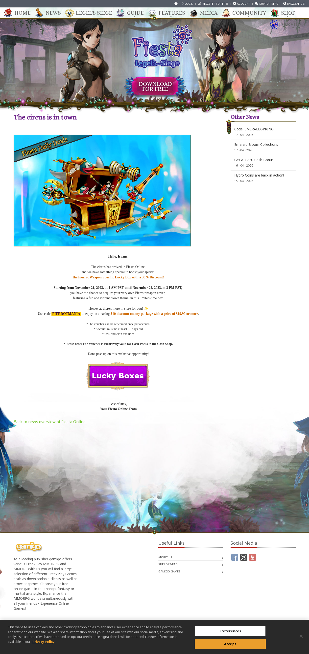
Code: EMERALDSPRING (254, 129)
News (51, 13)
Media (206, 13)
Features (169, 13)
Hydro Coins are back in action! (259, 175)
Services (290, 25)
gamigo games (169, 571)
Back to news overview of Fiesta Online (50, 421)
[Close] (301, 639)
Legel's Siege (91, 13)
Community (246, 13)
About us (165, 557)
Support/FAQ (269, 3)
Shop (285, 13)
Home (20, 13)
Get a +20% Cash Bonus (254, 159)
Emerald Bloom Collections (256, 144)
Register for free (215, 3)
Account (243, 3)
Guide (133, 13)
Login (189, 3)
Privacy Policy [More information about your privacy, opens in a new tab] (43, 644)
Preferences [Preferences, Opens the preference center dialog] (230, 634)
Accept (230, 647)
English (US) (296, 3)
